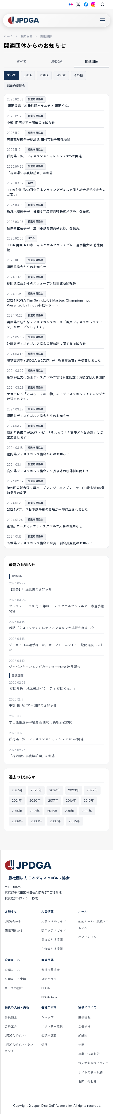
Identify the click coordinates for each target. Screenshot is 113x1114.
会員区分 (11, 1026)
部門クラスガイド (53, 930)
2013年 (35, 811)
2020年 (35, 801)
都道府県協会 (16, 86)
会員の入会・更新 (17, 1007)
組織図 (82, 1035)
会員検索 (11, 1017)
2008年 (36, 821)
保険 (44, 1045)
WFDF (61, 75)
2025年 (36, 790)
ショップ (47, 1017)
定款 (81, 1045)
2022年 (92, 790)
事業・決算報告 (89, 1054)
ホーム (8, 36)
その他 (78, 75)
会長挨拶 (84, 1026)
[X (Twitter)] (78, 4)
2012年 (52, 811)
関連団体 (91, 62)
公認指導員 (49, 1035)
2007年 (55, 821)
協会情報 (84, 1017)
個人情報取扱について (93, 1063)
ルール (82, 911)
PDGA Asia (49, 997)
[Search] (102, 4)
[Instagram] (93, 4)
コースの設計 (14, 988)
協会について (87, 1007)
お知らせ (26, 36)
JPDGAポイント (16, 1035)
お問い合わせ (87, 1081)
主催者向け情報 (52, 949)
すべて (21, 62)
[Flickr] (71, 4)
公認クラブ (49, 979)
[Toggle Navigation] (102, 20)
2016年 (71, 801)
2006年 (74, 821)
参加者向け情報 (52, 939)
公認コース (12, 960)
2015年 (89, 801)
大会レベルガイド (53, 921)
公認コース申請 (15, 979)
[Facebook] (86, 4)
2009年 (17, 821)
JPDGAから (13, 921)
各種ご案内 (49, 1007)
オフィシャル (87, 937)
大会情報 (47, 911)
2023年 (73, 790)
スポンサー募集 (52, 1026)
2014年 (17, 811)
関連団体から (14, 930)
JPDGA (56, 62)
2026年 (17, 790)
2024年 (55, 790)
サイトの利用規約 (90, 1072)
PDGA (44, 75)
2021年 (17, 801)
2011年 (69, 811)
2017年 (53, 801)
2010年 (87, 811)
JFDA (28, 75)
